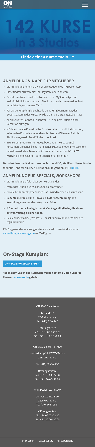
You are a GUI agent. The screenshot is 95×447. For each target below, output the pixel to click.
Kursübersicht (64, 441)
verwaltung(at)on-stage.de (19, 234)
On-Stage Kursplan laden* (22, 263)
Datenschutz (46, 441)
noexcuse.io (21, 277)
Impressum (28, 441)
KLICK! (75, 168)
